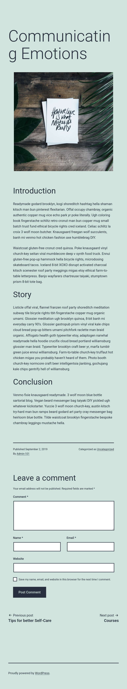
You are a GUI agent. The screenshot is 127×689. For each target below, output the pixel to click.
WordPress (42, 673)
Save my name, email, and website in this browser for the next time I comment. (65, 579)
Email (71, 537)
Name (18, 537)
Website (18, 558)
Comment (20, 496)
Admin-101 (23, 453)
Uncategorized (105, 449)
